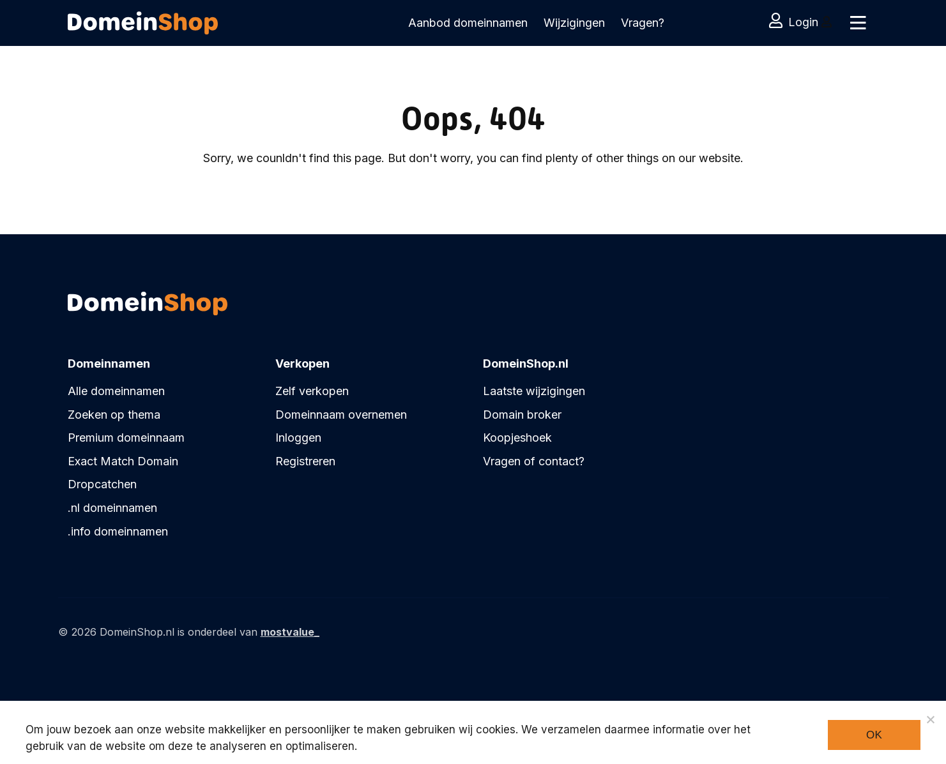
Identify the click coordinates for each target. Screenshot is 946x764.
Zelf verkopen (312, 391)
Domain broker (522, 414)
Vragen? (642, 22)
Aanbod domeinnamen (468, 22)
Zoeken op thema (114, 414)
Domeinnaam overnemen (341, 414)
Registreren (305, 461)
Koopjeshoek (517, 437)
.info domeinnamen (118, 531)
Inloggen (298, 437)
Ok (874, 735)
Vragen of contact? (533, 461)
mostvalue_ (290, 631)
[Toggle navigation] (857, 22)
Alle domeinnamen (116, 391)
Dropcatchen (102, 484)
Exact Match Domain (123, 461)
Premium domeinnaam (126, 437)
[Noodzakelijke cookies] (930, 719)
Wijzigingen (574, 22)
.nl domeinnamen (112, 507)
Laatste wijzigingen (534, 391)
